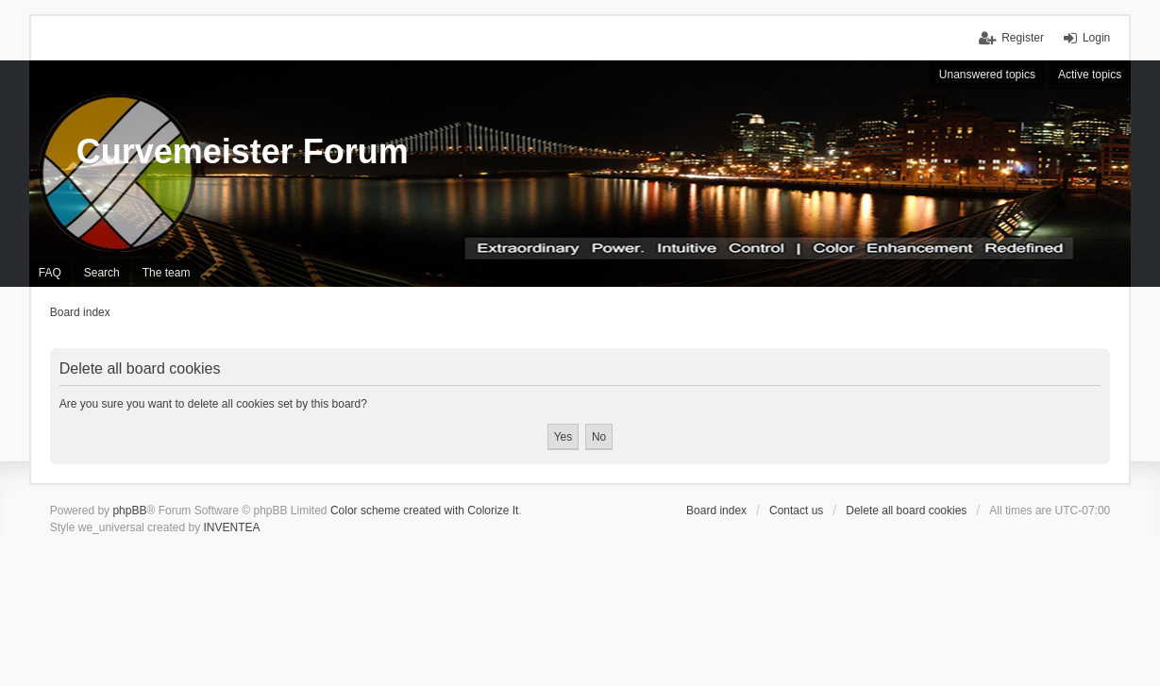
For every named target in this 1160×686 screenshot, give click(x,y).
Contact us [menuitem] (796, 510)
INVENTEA (231, 527)
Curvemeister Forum (242, 151)
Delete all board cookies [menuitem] (906, 510)
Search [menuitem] (102, 272)
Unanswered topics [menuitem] (987, 74)
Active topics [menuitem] (1089, 74)
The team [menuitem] (167, 272)
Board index (716, 510)
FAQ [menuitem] (50, 272)
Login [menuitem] (1096, 37)
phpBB (129, 510)
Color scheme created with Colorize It (424, 510)
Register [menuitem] (1022, 37)
